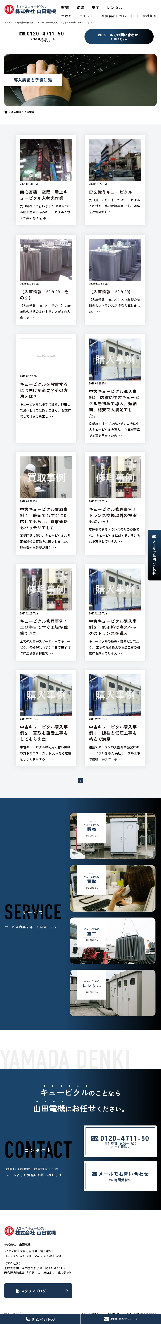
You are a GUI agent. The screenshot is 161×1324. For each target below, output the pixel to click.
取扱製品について (115, 16)
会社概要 (150, 16)
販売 (65, 7)
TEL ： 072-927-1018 (17, 1255)
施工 (96, 7)
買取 (81, 7)
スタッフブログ (42, 1290)
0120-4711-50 (40, 1319)
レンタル (115, 7)
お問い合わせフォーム (121, 1318)
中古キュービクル (75, 16)
